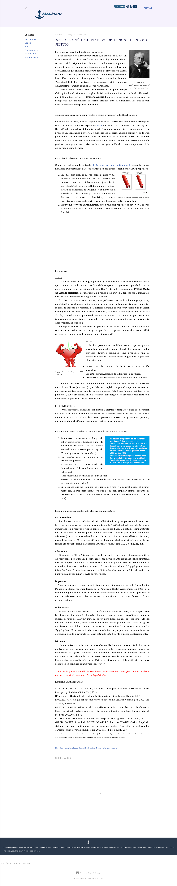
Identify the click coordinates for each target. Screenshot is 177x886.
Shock (28, 46)
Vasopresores (31, 57)
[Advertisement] (102, 243)
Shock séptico (31, 50)
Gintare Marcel (97, 878)
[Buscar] (148, 8)
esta (99, 125)
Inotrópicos (30, 39)
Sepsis (28, 43)
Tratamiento (31, 53)
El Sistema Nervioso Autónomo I (111, 165)
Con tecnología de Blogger (88, 873)
